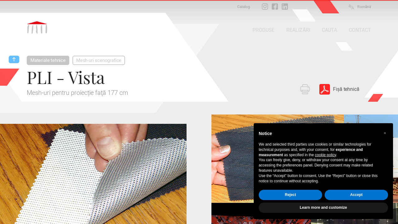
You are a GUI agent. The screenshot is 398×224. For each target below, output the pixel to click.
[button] (385, 133)
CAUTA (329, 30)
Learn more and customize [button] (323, 207)
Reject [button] (290, 195)
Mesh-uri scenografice (98, 60)
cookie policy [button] (325, 155)
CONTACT (360, 30)
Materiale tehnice (48, 60)
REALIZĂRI (298, 30)
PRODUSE (263, 30)
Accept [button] (356, 195)
